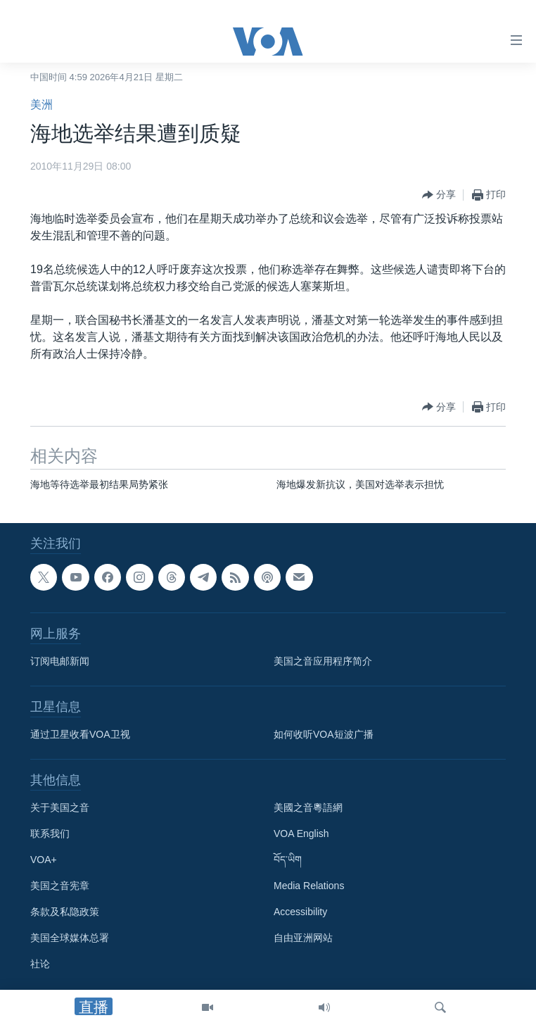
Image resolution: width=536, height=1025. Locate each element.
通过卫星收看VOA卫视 (80, 734)
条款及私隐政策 (64, 911)
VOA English (301, 833)
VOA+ (43, 859)
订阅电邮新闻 (59, 661)
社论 (40, 963)
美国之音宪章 (59, 885)
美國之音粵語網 (308, 807)
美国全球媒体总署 (69, 937)
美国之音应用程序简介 (323, 661)
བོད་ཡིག (288, 859)
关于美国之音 (59, 807)
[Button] (439, 195)
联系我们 (50, 833)
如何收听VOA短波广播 (324, 734)
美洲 (41, 105)
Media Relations (309, 885)
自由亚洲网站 (303, 937)
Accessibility (300, 911)
